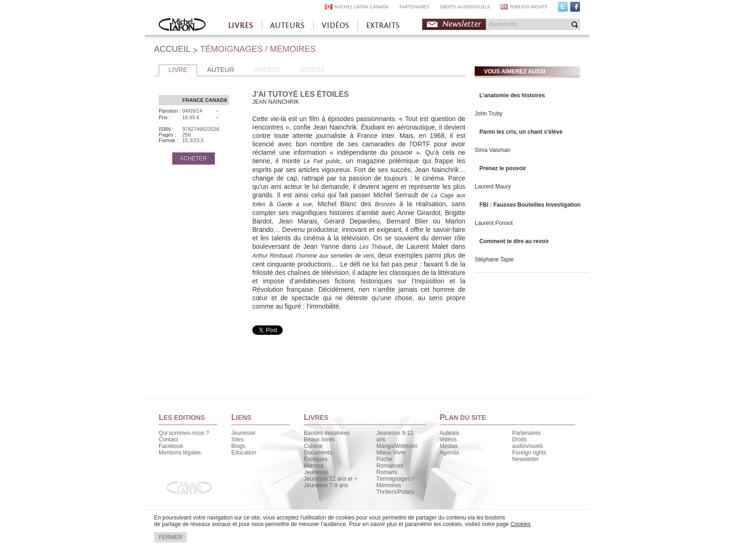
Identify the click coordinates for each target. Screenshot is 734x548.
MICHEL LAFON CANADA (361, 7)
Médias (449, 446)
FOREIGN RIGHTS (528, 7)
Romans (386, 472)
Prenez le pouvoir (502, 168)
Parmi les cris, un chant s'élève (521, 132)
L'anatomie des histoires (512, 95)
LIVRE (178, 69)
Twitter (563, 9)
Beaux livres (319, 439)
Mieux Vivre (390, 452)
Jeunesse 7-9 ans (326, 485)
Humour (314, 465)
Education (243, 452)
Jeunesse (243, 433)
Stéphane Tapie (494, 259)
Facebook (575, 9)
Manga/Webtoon (397, 446)
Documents (318, 452)
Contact (168, 439)
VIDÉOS (335, 25)
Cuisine (313, 446)
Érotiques (316, 459)
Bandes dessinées (327, 433)
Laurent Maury (493, 186)
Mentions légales (180, 452)
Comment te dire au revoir (514, 241)
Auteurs (449, 433)
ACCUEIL (172, 49)
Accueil (182, 25)
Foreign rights (529, 452)
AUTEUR (220, 69)
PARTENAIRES (414, 7)
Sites (237, 439)
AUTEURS (287, 25)
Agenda (449, 452)
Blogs (238, 446)
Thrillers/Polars (395, 492)
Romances (389, 465)
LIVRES (240, 25)
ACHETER (193, 158)
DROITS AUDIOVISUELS (465, 7)
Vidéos (448, 439)
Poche (384, 459)
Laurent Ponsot (494, 223)
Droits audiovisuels (527, 442)
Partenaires (526, 433)
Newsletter (461, 24)
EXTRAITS (383, 25)
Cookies (520, 524)
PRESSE (267, 69)
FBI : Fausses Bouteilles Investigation (529, 205)
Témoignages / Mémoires (394, 482)
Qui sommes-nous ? (184, 433)
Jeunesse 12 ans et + (330, 479)
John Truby (488, 113)
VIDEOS (312, 69)
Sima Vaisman (492, 150)
